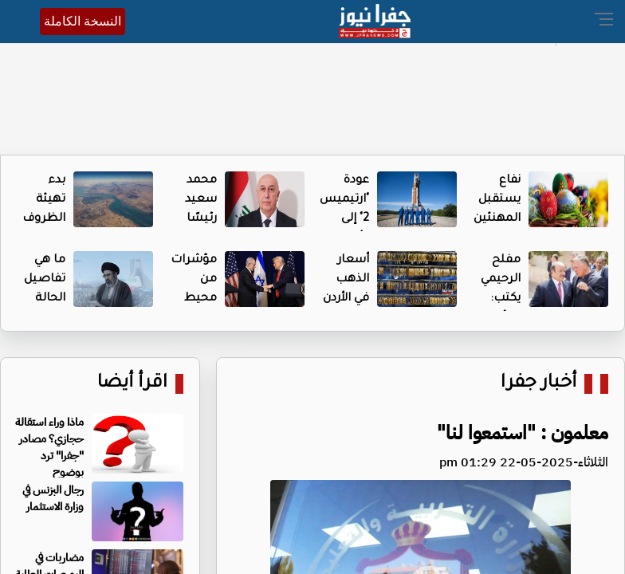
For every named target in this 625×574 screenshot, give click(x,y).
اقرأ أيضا (132, 384)
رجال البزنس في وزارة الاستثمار (53, 498)
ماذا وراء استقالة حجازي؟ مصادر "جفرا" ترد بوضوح (49, 447)
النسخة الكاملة (82, 21)
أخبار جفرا (538, 384)
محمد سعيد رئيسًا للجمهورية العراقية (189, 219)
